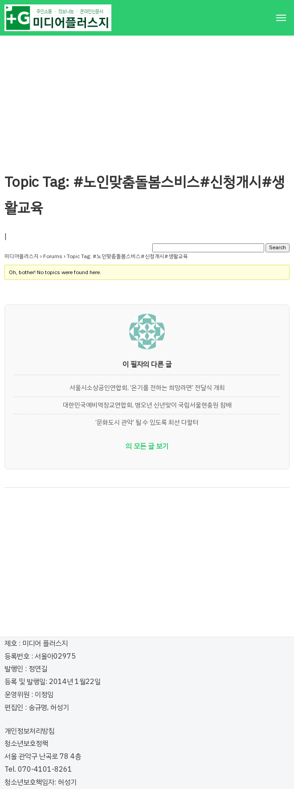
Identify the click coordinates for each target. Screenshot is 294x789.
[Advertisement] (147, 98)
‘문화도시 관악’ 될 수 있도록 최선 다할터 (147, 422)
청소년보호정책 (26, 743)
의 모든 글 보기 (147, 446)
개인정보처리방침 (29, 731)
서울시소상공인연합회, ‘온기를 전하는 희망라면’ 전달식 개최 (147, 387)
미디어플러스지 (21, 256)
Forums (52, 256)
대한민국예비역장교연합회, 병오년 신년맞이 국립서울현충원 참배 (147, 405)
